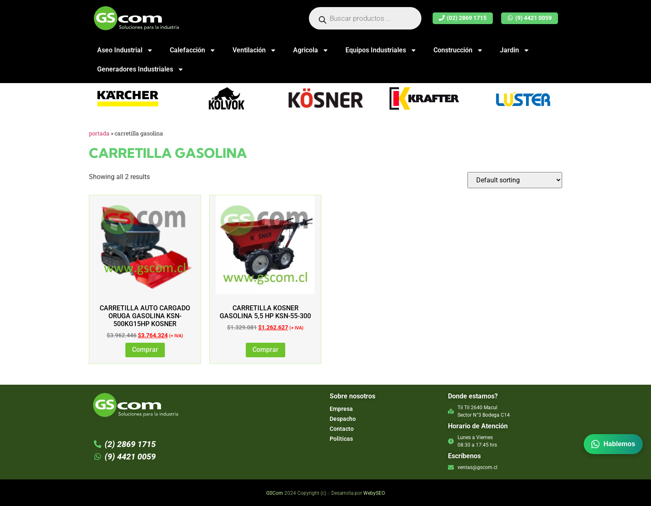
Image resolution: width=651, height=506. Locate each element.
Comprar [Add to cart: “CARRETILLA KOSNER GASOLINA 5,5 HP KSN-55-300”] (265, 350)
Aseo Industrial (125, 50)
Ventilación (254, 50)
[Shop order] (514, 180)
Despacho (343, 418)
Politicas (341, 438)
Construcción (458, 50)
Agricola (311, 50)
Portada (99, 133)
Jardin (515, 50)
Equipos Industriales (381, 50)
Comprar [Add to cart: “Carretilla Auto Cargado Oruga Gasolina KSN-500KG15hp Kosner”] (145, 350)
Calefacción (193, 50)
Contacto (342, 428)
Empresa (341, 408)
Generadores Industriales (140, 69)
